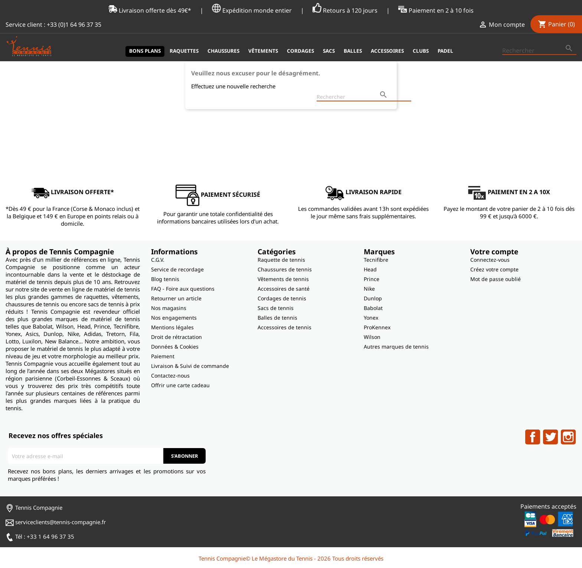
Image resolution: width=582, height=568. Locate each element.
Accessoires (387, 51)
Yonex (371, 317)
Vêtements (263, 51)
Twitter (550, 437)
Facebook (532, 437)
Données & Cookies (175, 346)
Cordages (300, 51)
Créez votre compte (494, 269)
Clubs (421, 51)
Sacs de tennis (276, 307)
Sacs (329, 51)
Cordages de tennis (282, 298)
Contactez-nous (170, 375)
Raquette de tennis (281, 259)
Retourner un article (176, 298)
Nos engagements (174, 317)
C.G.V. (157, 259)
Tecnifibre (376, 259)
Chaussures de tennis (285, 269)
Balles (353, 51)
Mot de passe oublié (495, 279)
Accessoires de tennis (284, 327)
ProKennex (377, 327)
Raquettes (184, 51)
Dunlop (373, 298)
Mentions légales (172, 327)
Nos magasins (168, 307)
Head (370, 269)
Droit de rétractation (176, 336)
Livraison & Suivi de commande (190, 365)
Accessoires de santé (284, 288)
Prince (371, 279)
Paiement (162, 356)
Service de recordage (177, 269)
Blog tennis (165, 279)
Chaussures (223, 51)
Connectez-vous (490, 259)
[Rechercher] (539, 51)
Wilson (372, 336)
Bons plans (145, 51)
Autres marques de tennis (396, 346)
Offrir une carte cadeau (180, 385)
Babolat (373, 307)
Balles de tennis (277, 317)
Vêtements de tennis (283, 279)
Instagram (568, 437)
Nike (369, 288)
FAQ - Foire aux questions (183, 288)
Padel (445, 51)
